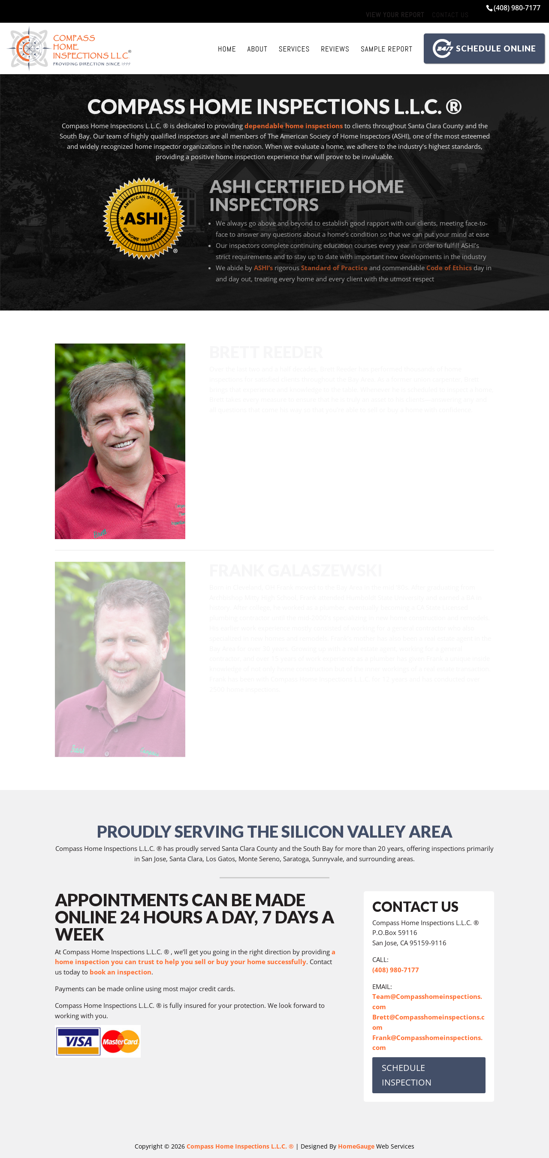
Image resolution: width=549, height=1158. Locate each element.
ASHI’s (263, 267)
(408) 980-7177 (517, 7)
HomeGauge (356, 1146)
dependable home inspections (293, 125)
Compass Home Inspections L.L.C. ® (240, 1146)
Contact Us (450, 15)
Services (294, 49)
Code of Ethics (449, 267)
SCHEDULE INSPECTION (406, 1075)
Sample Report (387, 49)
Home (227, 49)
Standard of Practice (334, 267)
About (257, 49)
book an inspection (120, 972)
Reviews (335, 49)
